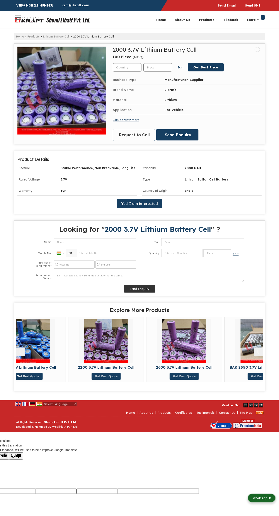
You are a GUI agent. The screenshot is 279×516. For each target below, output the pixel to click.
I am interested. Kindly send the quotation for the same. (149, 277)
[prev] (20, 351)
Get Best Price (205, 67)
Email (156, 242)
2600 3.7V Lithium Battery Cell (170, 369)
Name (47, 242)
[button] (34, 5)
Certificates (183, 413)
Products (208, 20)
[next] (258, 351)
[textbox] (157, 67)
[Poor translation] (16, 456)
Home (161, 20)
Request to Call (134, 134)
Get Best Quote (46, 381)
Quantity (154, 253)
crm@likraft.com (75, 5)
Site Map (246, 413)
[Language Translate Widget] (60, 404)
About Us (182, 20)
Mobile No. (44, 253)
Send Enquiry (178, 134)
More (253, 20)
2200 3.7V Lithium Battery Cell (108, 369)
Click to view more (126, 120)
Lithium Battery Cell (56, 36)
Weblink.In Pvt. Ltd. (65, 426)
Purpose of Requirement (43, 264)
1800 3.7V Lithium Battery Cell (46, 369)
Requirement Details (43, 277)
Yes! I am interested (139, 203)
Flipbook (231, 20)
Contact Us (227, 413)
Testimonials (205, 413)
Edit (180, 67)
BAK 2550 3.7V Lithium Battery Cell (233, 369)
